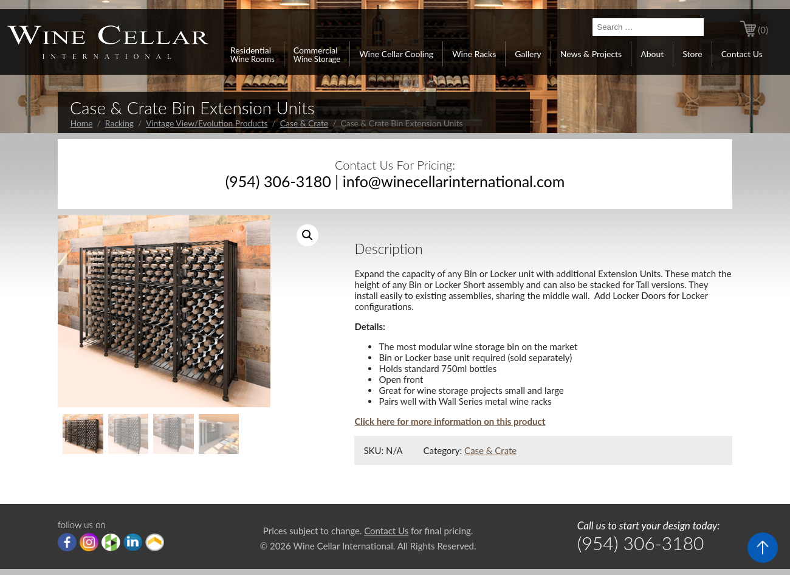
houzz (110, 542)
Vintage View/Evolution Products (207, 123)
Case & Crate (304, 123)
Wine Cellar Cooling (396, 54)
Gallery (528, 54)
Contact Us (742, 54)
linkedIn (132, 542)
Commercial (317, 54)
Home (81, 123)
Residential (252, 54)
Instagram (89, 542)
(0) (763, 29)
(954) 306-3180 (278, 181)
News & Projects (591, 54)
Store (692, 54)
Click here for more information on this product (449, 421)
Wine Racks (474, 54)
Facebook (67, 542)
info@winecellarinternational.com (454, 181)
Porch (154, 542)
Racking (119, 123)
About (652, 54)
